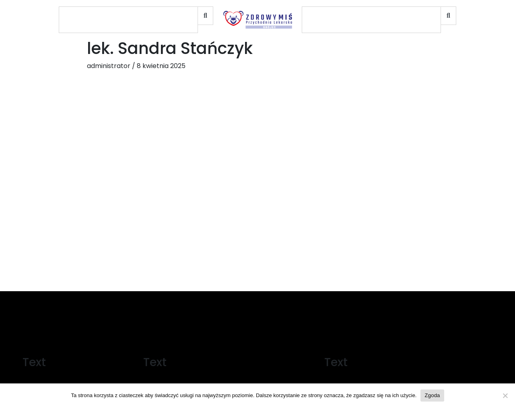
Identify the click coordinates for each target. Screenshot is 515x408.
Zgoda (432, 395)
